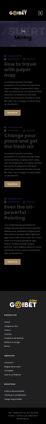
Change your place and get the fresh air (21, 141)
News (33, 59)
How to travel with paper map (20, 69)
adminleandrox (14, 59)
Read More (12, 112)
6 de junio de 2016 (15, 56)
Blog (28, 59)
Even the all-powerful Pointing (19, 212)
